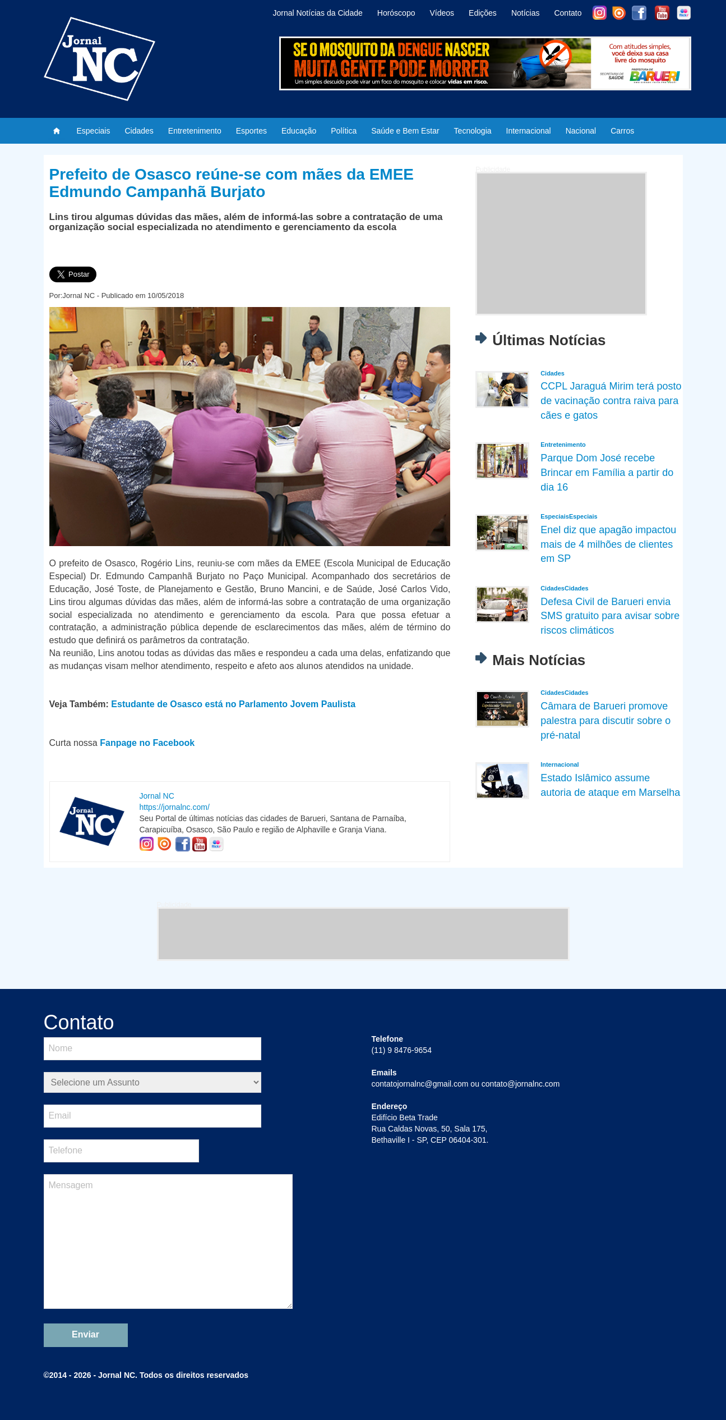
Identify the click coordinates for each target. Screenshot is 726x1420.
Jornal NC (157, 795)
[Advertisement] (561, 243)
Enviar (85, 1334)
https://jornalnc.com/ (175, 807)
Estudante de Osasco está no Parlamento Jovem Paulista (233, 704)
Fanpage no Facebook (147, 743)
